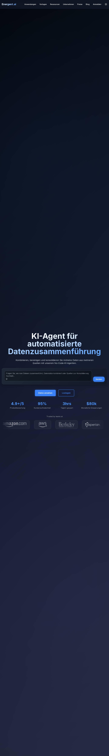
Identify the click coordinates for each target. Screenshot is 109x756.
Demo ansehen (45, 393)
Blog (88, 4)
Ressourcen (55, 4)
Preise (79, 4)
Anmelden (97, 4)
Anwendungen (30, 4)
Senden (99, 379)
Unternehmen (68, 4)
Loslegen (66, 393)
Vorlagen (43, 4)
